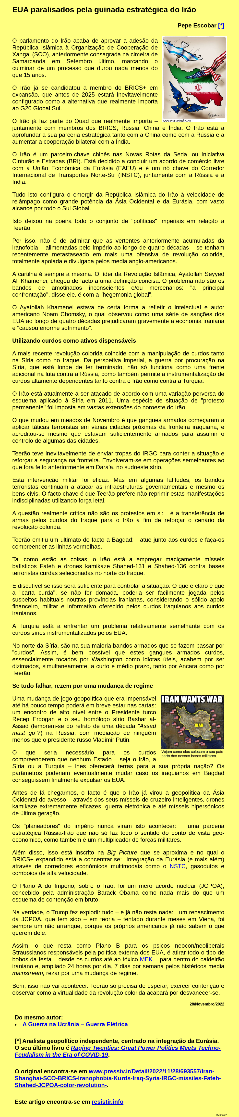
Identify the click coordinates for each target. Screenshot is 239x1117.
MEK (146, 959)
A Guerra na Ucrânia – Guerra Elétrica (75, 1024)
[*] (221, 25)
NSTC (178, 866)
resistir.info (107, 1101)
